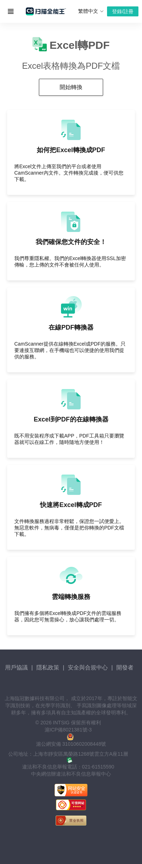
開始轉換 (71, 87)
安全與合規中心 (88, 667)
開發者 (124, 667)
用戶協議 (16, 667)
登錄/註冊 (122, 11)
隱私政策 (47, 667)
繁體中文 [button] (91, 11)
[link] (71, 838)
